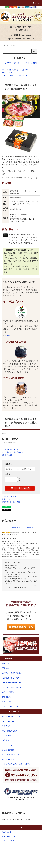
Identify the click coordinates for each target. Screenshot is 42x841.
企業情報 (5, 740)
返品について (6, 499)
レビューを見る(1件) (14, 527)
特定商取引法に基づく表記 (11, 502)
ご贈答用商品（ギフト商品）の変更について (19, 764)
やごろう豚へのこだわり (11, 716)
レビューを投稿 (28, 527)
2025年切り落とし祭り (10, 706)
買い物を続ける (7, 455)
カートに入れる (20, 488)
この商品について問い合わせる (12, 452)
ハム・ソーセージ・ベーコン (13, 682)
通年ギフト (8, 63)
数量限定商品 (7, 697)
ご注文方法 (6, 735)
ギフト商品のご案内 (9, 731)
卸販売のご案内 (8, 750)
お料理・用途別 (8, 692)
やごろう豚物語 (8, 759)
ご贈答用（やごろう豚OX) (12, 678)
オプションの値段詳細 (9, 496)
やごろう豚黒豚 (22, 70)
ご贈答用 (34, 63)
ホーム (4, 70)
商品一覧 (12, 73)
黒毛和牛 (5, 668)
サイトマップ (7, 745)
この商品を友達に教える (10, 449)
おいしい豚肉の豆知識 (10, 755)
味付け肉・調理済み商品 (11, 687)
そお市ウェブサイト (12, 335)
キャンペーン (25, 63)
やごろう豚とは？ (9, 721)
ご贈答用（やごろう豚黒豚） (19, 75)
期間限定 (16, 63)
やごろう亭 (6, 726)
